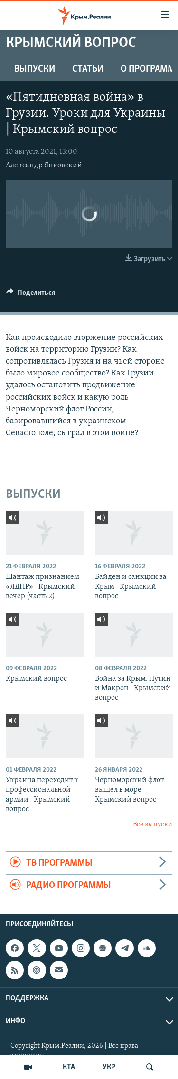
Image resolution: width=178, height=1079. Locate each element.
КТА (69, 1067)
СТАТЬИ (87, 69)
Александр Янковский (44, 165)
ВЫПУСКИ (34, 69)
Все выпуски (152, 824)
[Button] (31, 295)
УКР (109, 1067)
